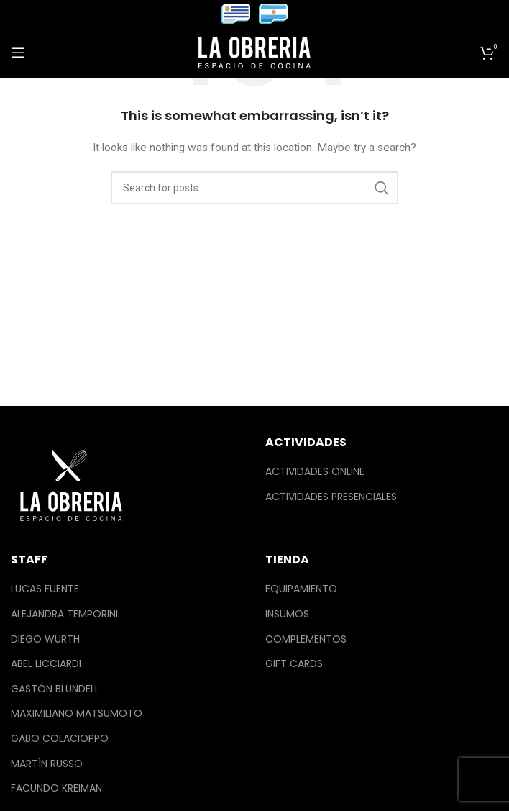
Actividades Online (314, 472)
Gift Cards (294, 664)
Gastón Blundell (55, 689)
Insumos (287, 614)
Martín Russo (47, 764)
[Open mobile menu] (18, 52)
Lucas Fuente (45, 589)
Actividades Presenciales (331, 497)
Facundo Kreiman (56, 788)
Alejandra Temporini (64, 614)
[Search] (254, 187)
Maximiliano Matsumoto (76, 713)
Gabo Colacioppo (60, 739)
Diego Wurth (45, 639)
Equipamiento (301, 589)
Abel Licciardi (46, 664)
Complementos (306, 639)
